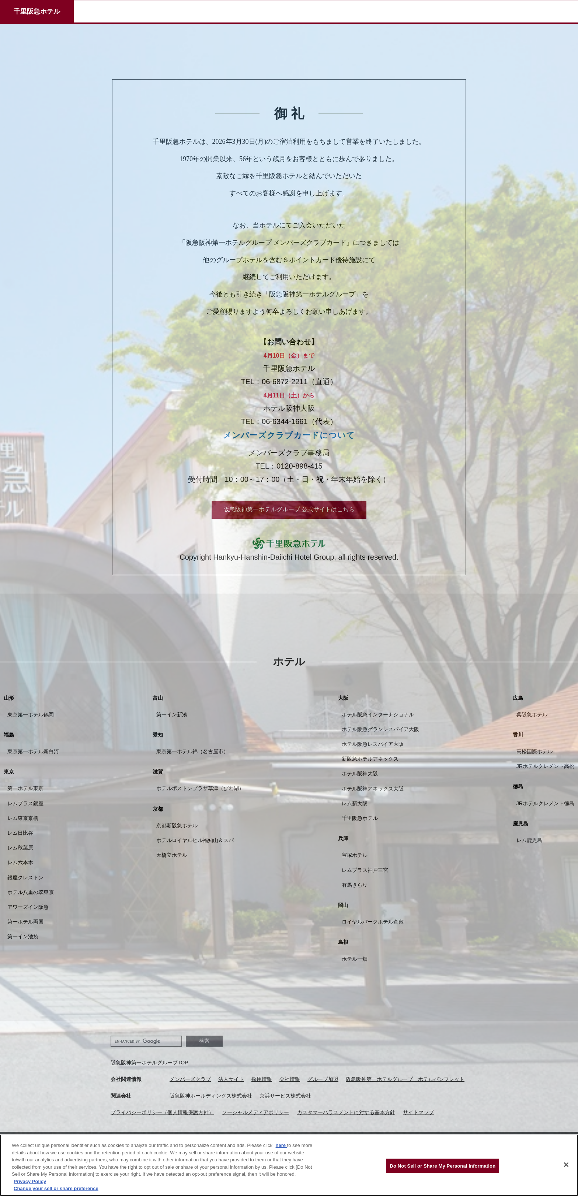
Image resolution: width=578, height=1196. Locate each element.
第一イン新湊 (171, 714)
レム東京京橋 (22, 818)
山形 (9, 698)
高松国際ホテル (534, 751)
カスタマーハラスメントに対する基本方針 (346, 1112)
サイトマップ (418, 1112)
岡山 (343, 905)
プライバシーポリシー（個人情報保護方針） (162, 1112)
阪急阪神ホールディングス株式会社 (211, 1096)
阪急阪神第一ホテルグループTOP (149, 1062)
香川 (518, 735)
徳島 (518, 786)
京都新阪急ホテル (177, 825)
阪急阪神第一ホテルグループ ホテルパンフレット (405, 1079)
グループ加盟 (322, 1079)
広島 (518, 698)
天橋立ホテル (171, 855)
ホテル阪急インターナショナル (378, 714)
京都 (158, 809)
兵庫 (343, 838)
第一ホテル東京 (25, 788)
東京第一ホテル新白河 (33, 751)
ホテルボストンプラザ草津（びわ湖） (200, 788)
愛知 (158, 735)
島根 (343, 942)
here (281, 1145)
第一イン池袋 (22, 936)
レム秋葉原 (20, 848)
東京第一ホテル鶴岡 (30, 714)
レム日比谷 (20, 833)
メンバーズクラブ (190, 1079)
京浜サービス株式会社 (285, 1096)
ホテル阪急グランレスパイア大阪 (380, 729)
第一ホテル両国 (25, 922)
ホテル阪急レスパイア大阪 (373, 744)
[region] (289, 1165)
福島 (9, 735)
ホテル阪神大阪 (360, 773)
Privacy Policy (30, 1181)
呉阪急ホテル (531, 714)
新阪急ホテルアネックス (370, 759)
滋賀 (158, 772)
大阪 (343, 698)
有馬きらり (355, 885)
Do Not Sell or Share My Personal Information (442, 1165)
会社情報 (289, 1079)
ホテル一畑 (355, 959)
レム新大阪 (355, 803)
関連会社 (121, 1096)
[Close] (566, 1165)
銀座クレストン (25, 877)
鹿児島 (520, 824)
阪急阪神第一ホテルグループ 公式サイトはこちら (289, 509)
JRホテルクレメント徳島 (545, 803)
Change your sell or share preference (56, 1188)
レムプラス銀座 (25, 803)
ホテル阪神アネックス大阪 (373, 789)
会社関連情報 (126, 1079)
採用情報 (261, 1079)
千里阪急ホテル (37, 11)
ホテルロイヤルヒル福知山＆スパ (195, 840)
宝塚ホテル (355, 855)
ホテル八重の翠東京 (30, 892)
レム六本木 (20, 862)
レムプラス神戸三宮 (365, 870)
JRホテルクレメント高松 (545, 766)
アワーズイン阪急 (28, 907)
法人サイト (231, 1079)
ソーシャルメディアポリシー (255, 1112)
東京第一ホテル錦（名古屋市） (192, 751)
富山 (158, 698)
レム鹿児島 (529, 840)
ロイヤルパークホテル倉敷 (373, 922)
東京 (9, 772)
